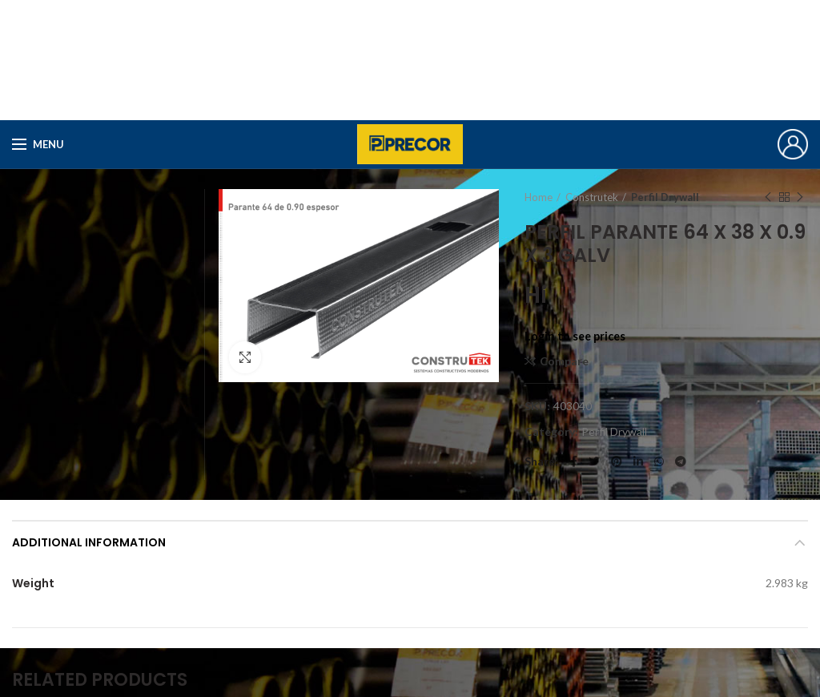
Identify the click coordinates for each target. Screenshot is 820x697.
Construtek (591, 197)
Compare (564, 361)
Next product (800, 197)
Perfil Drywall (665, 197)
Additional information (89, 542)
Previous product (768, 197)
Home (539, 197)
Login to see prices (575, 336)
